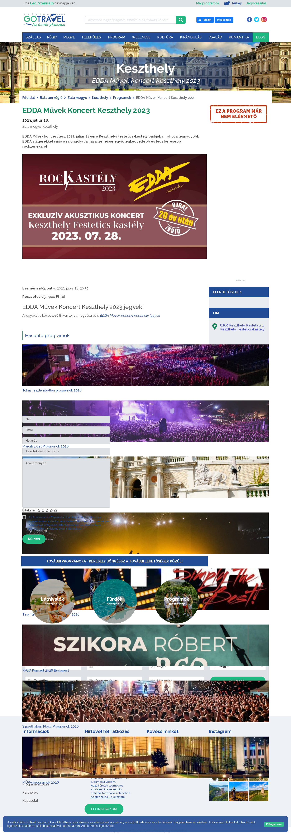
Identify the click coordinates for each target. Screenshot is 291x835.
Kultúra (165, 37)
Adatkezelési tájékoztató (97, 825)
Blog (260, 37)
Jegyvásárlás (256, 3)
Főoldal (28, 98)
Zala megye (77, 98)
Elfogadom (274, 824)
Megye (69, 37)
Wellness (141, 37)
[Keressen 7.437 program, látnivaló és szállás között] (130, 20)
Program (116, 37)
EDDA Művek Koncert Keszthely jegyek (130, 315)
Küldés (34, 539)
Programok (122, 98)
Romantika (239, 37)
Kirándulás (191, 37)
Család (215, 37)
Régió (52, 37)
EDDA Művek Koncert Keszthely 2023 (95, 110)
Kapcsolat (30, 801)
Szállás (33, 37)
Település (91, 37)
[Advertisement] (240, 217)
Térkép (233, 3)
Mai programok (207, 3)
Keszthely (100, 98)
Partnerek (30, 792)
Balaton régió (51, 98)
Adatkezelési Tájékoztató (64, 528)
